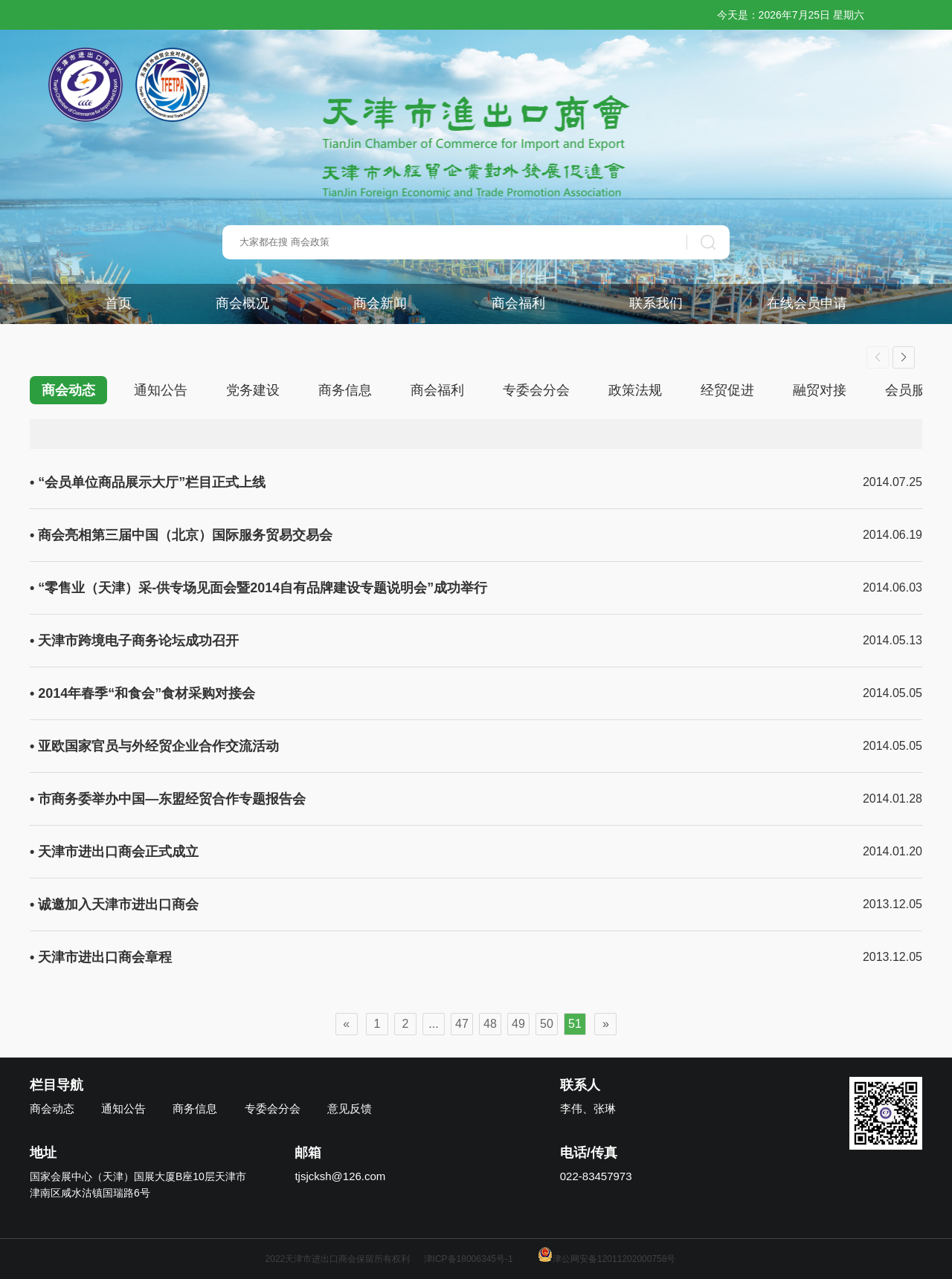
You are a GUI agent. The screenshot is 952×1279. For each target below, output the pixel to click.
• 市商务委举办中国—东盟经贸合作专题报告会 (168, 798)
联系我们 (656, 303)
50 (546, 1023)
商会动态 (68, 390)
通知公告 (160, 390)
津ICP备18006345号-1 (468, 1259)
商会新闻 (380, 303)
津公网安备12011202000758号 (606, 1259)
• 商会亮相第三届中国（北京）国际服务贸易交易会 (181, 535)
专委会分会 (536, 390)
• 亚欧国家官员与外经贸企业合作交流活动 (154, 746)
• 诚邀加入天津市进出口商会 (114, 904)
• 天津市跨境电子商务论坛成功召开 (134, 640)
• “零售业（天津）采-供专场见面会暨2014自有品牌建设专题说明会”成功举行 (258, 587)
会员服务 (912, 390)
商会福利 (518, 303)
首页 (118, 303)
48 (490, 1023)
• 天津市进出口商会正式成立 (114, 851)
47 (462, 1023)
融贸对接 (819, 390)
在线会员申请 (807, 303)
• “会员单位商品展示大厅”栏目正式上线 (148, 482)
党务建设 (253, 390)
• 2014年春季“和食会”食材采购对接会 (142, 693)
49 (518, 1023)
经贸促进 (727, 390)
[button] (903, 357)
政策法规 (635, 390)
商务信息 (345, 390)
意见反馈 (349, 1108)
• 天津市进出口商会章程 (101, 957)
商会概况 (242, 303)
